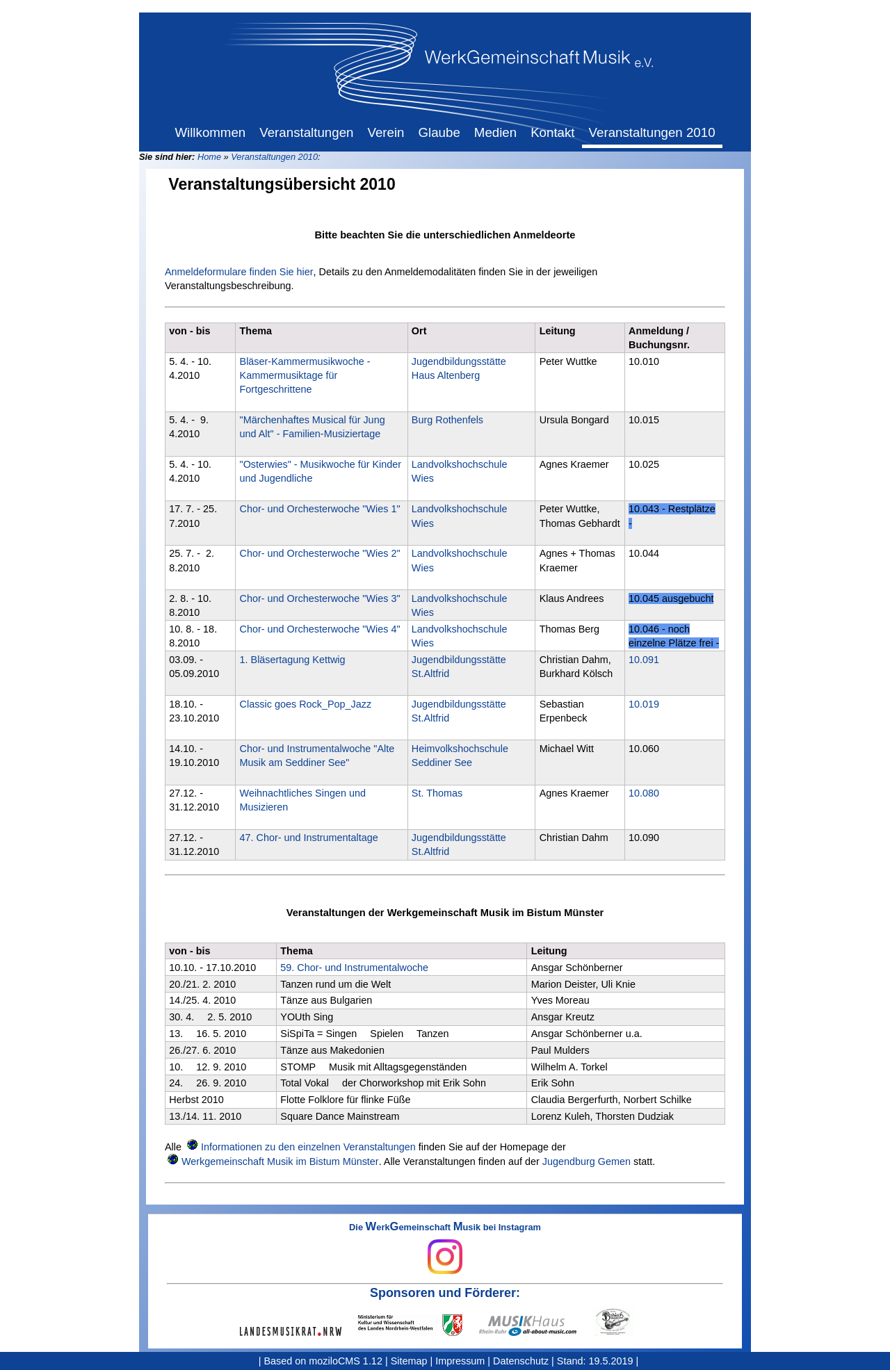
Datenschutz (521, 1361)
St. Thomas (437, 793)
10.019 (644, 704)
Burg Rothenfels (447, 419)
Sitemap (409, 1361)
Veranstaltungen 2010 (274, 157)
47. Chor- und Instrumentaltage (309, 837)
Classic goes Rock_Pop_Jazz (306, 704)
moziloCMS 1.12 (345, 1361)
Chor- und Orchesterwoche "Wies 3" (320, 598)
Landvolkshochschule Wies (460, 471)
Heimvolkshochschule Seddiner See (460, 755)
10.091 (644, 659)
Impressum (460, 1361)
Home (209, 157)
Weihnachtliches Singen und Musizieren (303, 800)
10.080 (644, 793)
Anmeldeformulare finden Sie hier (239, 271)
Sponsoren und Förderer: (445, 1293)
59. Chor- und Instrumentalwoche (354, 967)
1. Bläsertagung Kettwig (293, 659)
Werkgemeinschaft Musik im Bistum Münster (280, 1161)
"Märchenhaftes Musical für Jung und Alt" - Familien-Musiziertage (312, 426)
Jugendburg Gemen (586, 1161)
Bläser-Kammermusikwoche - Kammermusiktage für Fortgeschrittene (305, 375)
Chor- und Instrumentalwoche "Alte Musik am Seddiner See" (317, 755)
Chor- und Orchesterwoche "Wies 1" (320, 508)
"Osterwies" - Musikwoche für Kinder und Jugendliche (321, 471)
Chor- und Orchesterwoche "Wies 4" (320, 629)
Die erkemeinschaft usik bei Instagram (445, 1248)
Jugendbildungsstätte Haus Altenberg (459, 368)
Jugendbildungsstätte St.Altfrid (459, 666)
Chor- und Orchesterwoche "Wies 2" (320, 553)
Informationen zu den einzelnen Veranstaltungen (308, 1146)
